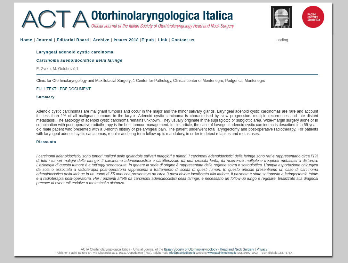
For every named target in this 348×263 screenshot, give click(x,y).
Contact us (183, 40)
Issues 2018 (126, 40)
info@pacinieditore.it (182, 252)
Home (26, 40)
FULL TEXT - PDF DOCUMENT (63, 89)
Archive (101, 40)
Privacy (262, 249)
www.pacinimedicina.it (221, 252)
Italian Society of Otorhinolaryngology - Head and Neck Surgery (209, 249)
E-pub (148, 40)
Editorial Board (73, 40)
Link (162, 40)
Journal (44, 40)
